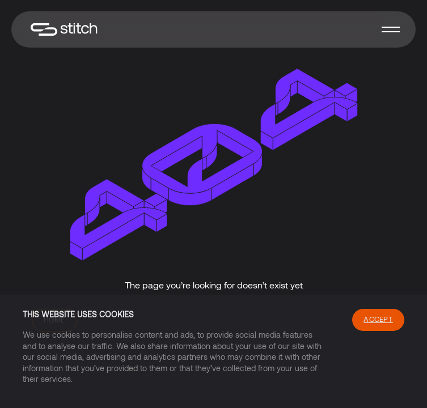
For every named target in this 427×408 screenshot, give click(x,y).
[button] (390, 29)
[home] (61, 30)
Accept (378, 319)
